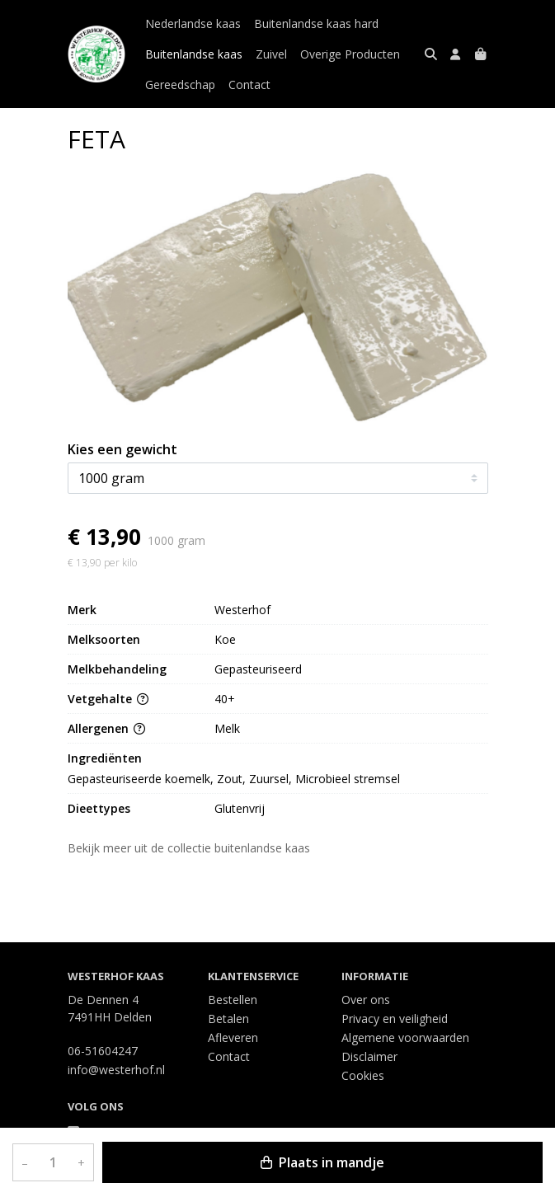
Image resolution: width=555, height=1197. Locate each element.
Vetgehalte (108, 698)
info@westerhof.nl (116, 1069)
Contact (249, 84)
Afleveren (233, 1037)
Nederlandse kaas (193, 23)
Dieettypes (99, 808)
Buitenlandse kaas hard (316, 23)
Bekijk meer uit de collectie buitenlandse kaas (196, 848)
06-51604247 (103, 1051)
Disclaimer (369, 1056)
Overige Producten (350, 54)
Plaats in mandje (322, 1162)
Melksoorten (104, 639)
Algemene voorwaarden (405, 1037)
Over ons (365, 999)
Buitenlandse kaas (193, 54)
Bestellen (232, 999)
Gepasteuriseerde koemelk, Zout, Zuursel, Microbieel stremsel (234, 778)
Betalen (228, 1018)
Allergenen (106, 728)
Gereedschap (180, 84)
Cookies (362, 1075)
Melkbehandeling (117, 669)
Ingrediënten (105, 758)
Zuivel (271, 54)
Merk (82, 609)
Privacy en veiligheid (394, 1018)
